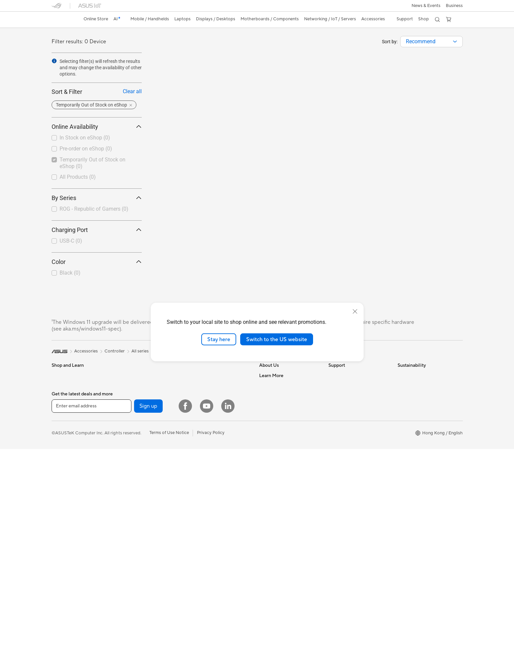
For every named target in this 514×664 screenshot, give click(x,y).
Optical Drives (134, 485)
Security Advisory (345, 425)
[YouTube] (206, 621)
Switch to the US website (276, 339)
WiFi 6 (195, 375)
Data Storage (133, 495)
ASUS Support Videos (350, 435)
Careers (267, 385)
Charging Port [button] (97, 229)
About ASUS (271, 375)
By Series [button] (97, 197)
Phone (58, 385)
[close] (355, 311)
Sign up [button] (148, 621)
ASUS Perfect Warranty (282, 541)
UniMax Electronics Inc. (282, 445)
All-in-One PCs (66, 506)
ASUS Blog (270, 570)
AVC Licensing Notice (280, 560)
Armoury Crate (274, 580)
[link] (63, 19)
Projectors (62, 496)
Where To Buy (342, 445)
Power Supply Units (139, 465)
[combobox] (431, 41)
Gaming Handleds (69, 405)
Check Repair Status (348, 375)
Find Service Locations (350, 385)
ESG (402, 375)
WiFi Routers (202, 385)
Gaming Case (133, 445)
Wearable (129, 405)
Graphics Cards (135, 435)
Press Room (271, 415)
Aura (263, 590)
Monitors (61, 486)
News (264, 395)
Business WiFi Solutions (212, 410)
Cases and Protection (210, 481)
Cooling (128, 455)
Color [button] (97, 261)
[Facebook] (185, 621)
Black (70, 273)
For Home (61, 426)
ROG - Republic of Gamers (94, 209)
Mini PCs (128, 385)
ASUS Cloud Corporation (284, 435)
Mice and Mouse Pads (210, 451)
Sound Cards (133, 475)
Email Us (336, 405)
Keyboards (200, 441)
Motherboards (134, 425)
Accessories (63, 395)
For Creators (64, 446)
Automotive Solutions (280, 515)
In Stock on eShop (85, 137)
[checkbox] (94, 209)
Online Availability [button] (97, 126)
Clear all (132, 91)
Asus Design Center (278, 505)
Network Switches (207, 420)
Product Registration (349, 395)
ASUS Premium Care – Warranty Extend (281, 528)
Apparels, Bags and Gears (214, 471)
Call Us (335, 415)
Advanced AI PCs (276, 485)
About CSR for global (280, 405)
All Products (78, 177)
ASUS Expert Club (277, 550)
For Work (61, 436)
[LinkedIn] (228, 621)
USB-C (71, 241)
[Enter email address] (91, 621)
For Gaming (63, 466)
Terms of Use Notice (169, 647)
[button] (426, 5)
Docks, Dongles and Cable (215, 491)
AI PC (264, 475)
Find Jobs (268, 455)
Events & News (273, 495)
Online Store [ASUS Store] (96, 19)
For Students (64, 456)
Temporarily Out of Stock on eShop (92, 163)
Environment (410, 385)
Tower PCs (130, 375)
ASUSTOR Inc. (273, 425)
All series (140, 351)
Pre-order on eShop (86, 148)
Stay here (218, 339)
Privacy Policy (211, 647)
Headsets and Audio (209, 461)
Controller (199, 501)
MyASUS (337, 455)
